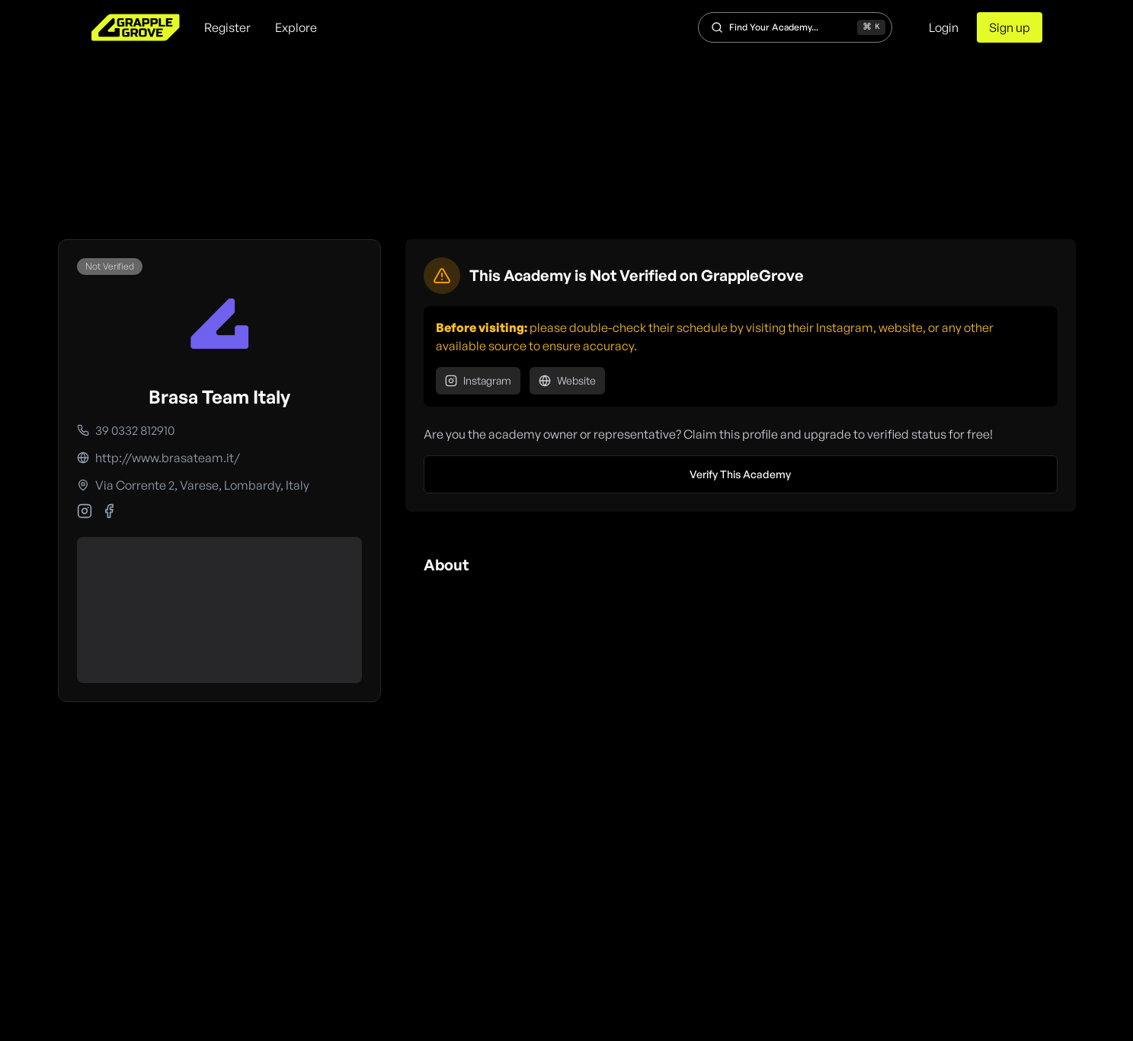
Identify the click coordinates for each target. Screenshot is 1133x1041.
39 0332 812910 (134, 430)
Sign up (1009, 27)
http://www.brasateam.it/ (167, 457)
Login (944, 27)
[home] (135, 27)
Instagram (478, 380)
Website (567, 380)
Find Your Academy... (798, 27)
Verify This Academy (740, 474)
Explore (296, 27)
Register (227, 27)
